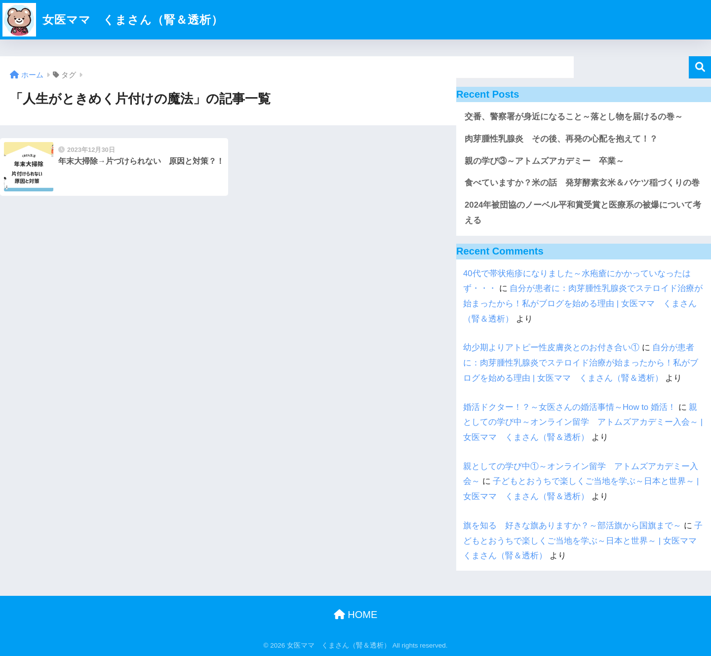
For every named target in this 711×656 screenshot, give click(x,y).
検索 (700, 67)
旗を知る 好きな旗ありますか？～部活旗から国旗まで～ (572, 525)
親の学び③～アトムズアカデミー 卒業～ (544, 161)
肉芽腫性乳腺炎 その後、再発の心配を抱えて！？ (561, 139)
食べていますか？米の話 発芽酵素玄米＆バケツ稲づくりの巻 (582, 182)
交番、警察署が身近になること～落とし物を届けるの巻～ (574, 116)
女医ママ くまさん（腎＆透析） (112, 19)
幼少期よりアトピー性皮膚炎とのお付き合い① (551, 347)
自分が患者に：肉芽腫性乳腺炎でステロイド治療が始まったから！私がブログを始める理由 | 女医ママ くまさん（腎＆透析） (583, 303)
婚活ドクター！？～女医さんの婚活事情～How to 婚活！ (569, 407)
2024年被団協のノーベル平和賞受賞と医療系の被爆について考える (583, 212)
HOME (356, 614)
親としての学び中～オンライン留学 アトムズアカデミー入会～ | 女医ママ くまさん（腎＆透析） (583, 422)
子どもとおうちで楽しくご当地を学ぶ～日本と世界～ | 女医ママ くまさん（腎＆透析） (584, 540)
